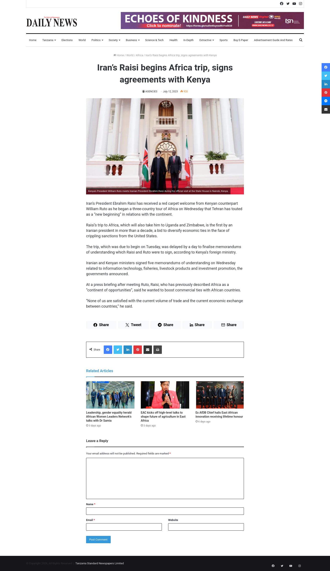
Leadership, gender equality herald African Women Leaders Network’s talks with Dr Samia (109, 416)
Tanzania (47, 40)
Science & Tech (154, 40)
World (82, 40)
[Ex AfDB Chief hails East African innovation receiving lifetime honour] (220, 395)
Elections (67, 40)
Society (113, 40)
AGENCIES (151, 91)
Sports (224, 40)
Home (32, 40)
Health (173, 40)
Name (90, 504)
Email (90, 520)
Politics (96, 40)
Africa (139, 55)
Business (131, 40)
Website (173, 520)
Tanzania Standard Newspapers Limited (99, 563)
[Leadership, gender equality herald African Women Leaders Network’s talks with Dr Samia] (110, 395)
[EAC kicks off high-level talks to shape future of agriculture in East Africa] (165, 395)
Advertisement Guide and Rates (273, 40)
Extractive (206, 40)
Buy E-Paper (240, 40)
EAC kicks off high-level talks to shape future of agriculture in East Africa (163, 416)
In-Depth (188, 40)
